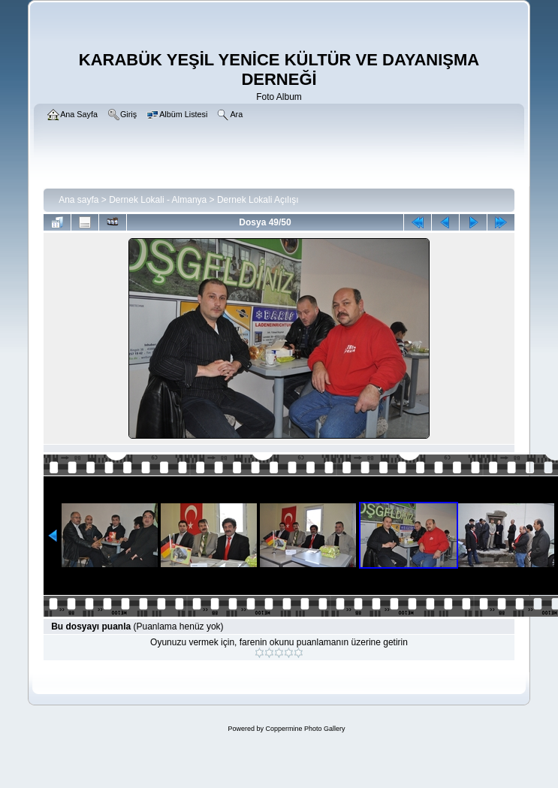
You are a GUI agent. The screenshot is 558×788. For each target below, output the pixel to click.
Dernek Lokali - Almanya (158, 200)
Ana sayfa (78, 200)
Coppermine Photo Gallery (305, 728)
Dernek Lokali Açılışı (258, 200)
